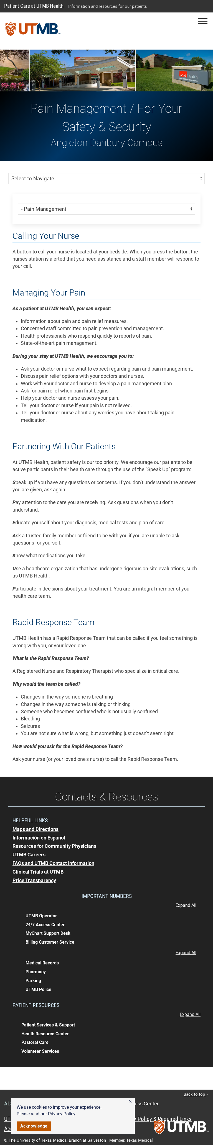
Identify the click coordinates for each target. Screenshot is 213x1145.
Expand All (186, 905)
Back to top (196, 1094)
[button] (130, 1101)
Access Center (142, 1104)
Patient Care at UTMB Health (34, 6)
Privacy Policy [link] (61, 1113)
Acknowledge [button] (33, 1126)
